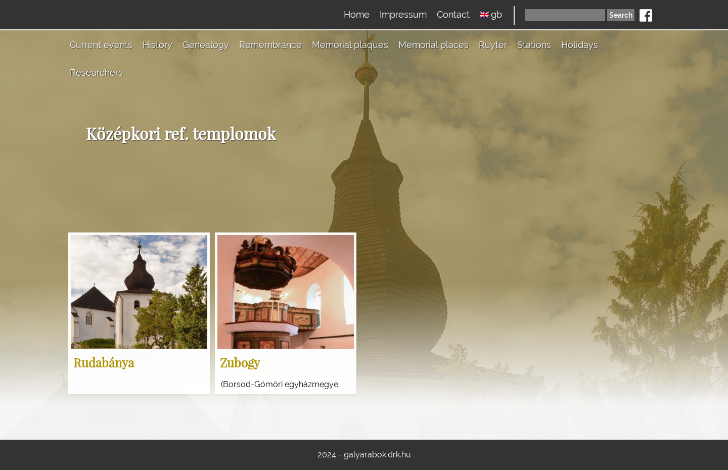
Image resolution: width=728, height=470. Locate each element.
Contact (453, 14)
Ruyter (493, 44)
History (157, 44)
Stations (534, 44)
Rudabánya (103, 362)
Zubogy (240, 362)
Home (357, 14)
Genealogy (206, 44)
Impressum (403, 14)
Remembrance (270, 44)
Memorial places (433, 44)
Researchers (96, 72)
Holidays (579, 44)
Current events (101, 44)
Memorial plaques (350, 44)
